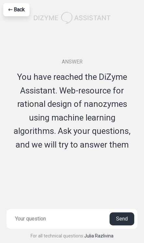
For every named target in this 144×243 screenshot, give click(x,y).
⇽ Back (16, 10)
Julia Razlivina (98, 235)
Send (122, 219)
